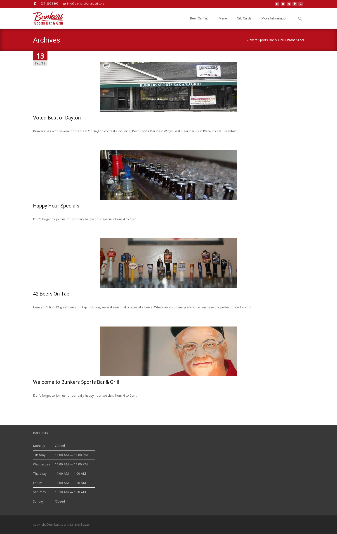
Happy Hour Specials (56, 206)
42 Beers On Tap (51, 294)
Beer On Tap (199, 22)
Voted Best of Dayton (57, 118)
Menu (223, 22)
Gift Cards (244, 22)
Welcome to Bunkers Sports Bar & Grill (76, 382)
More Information (274, 22)
